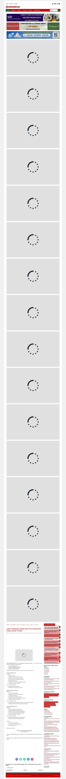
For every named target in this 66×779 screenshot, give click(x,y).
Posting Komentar (10, 767)
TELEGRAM (47, 671)
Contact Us (11, 3)
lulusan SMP (46, 697)
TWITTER (46, 672)
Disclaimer (15, 3)
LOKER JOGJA (47, 711)
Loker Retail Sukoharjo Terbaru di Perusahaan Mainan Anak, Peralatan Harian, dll (51, 658)
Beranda (25, 770)
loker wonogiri (47, 706)
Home (8, 10)
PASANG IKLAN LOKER (37, 10)
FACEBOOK (47, 668)
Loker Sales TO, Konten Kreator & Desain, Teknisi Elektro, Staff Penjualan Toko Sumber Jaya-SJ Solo (51, 762)
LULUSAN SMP (13, 10)
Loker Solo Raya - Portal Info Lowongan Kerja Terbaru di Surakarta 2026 (20, 775)
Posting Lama (40, 770)
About (7, 3)
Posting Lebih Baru (9, 770)
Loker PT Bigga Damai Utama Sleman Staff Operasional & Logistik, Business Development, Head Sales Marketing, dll (52, 722)
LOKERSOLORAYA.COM (15, 734)
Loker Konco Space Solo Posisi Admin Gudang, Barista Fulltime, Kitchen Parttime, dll (51, 631)
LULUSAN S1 (30, 10)
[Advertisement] (24, 641)
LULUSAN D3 (25, 10)
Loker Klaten (46, 703)
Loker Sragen (52, 703)
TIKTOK (46, 674)
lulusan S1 (46, 695)
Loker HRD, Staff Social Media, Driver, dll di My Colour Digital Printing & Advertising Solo (51, 654)
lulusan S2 (51, 695)
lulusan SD (56, 695)
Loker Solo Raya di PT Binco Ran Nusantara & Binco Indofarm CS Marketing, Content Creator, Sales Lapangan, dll (52, 754)
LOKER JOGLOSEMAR (49, 714)
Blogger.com (57, 775)
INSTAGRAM (47, 670)
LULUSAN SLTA (19, 10)
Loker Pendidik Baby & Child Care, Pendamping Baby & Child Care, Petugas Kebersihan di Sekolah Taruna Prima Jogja (51, 728)
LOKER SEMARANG (48, 712)
